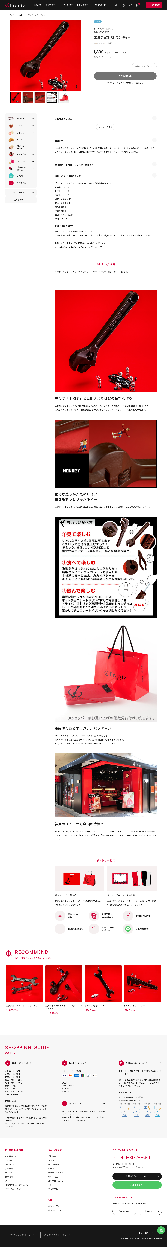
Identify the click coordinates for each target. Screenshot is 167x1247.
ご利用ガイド (100, 5)
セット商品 (53, 1176)
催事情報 (9, 1176)
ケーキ (51, 1168)
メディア (9, 1180)
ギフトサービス (55, 1210)
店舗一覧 (9, 1172)
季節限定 (38, 5)
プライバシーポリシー (14, 1188)
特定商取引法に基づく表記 (16, 1184)
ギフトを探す (67, 5)
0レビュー (111, 43)
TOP (12, 15)
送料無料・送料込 (55, 1180)
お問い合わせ (11, 1164)
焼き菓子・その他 (55, 1172)
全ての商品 (53, 1188)
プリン (51, 1160)
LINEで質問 (161, 1230)
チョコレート (21, 15)
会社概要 (9, 1168)
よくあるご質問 (12, 1160)
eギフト (51, 1184)
